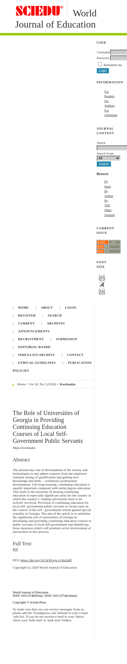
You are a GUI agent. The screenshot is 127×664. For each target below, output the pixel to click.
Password (103, 58)
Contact (75, 355)
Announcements (34, 331)
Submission (66, 339)
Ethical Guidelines (37, 362)
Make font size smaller (102, 277)
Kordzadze (68, 384)
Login (70, 307)
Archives (56, 323)
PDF (15, 549)
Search (55, 315)
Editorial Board (34, 347)
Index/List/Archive (36, 355)
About (47, 307)
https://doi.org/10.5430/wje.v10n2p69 (46, 560)
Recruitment (31, 339)
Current (26, 323)
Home (23, 307)
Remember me (113, 65)
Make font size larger (102, 291)
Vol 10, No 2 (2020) (42, 384)
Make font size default (102, 284)
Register (27, 315)
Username (103, 52)
